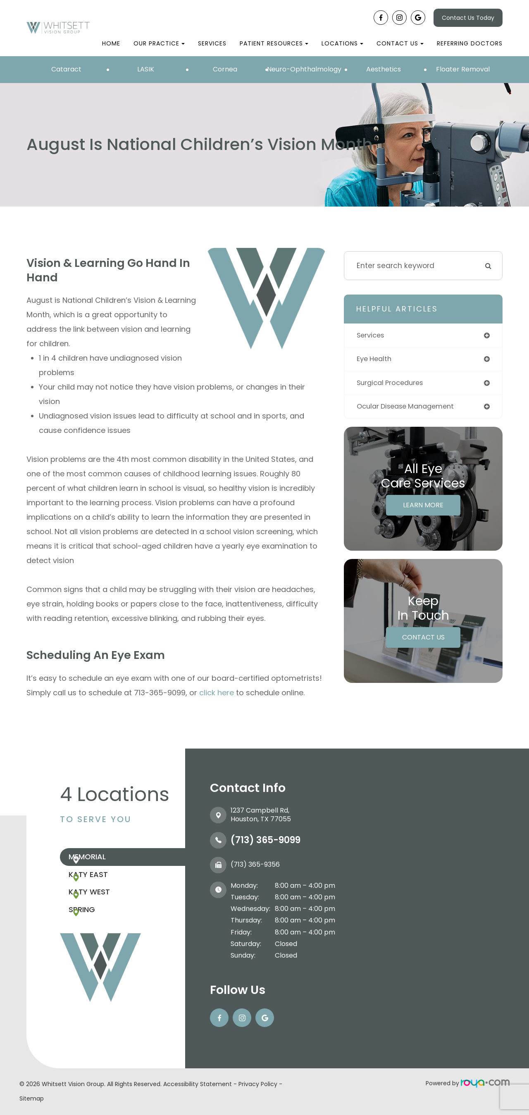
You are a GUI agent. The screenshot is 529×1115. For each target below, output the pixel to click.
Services (212, 43)
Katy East (104, 884)
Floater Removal (463, 69)
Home (111, 43)
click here (216, 692)
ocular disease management (410, 408)
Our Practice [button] (159, 43)
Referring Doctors (470, 43)
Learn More (423, 507)
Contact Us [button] (400, 43)
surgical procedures (393, 384)
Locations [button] (342, 43)
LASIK (145, 69)
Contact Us (423, 639)
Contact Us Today (468, 18)
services (372, 335)
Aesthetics (383, 69)
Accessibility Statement (197, 1084)
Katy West (105, 908)
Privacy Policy (257, 1084)
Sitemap (31, 1098)
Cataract (66, 69)
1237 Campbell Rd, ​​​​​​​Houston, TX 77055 (261, 815)
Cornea (225, 69)
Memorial (103, 860)
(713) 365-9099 (265, 840)
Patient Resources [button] (274, 43)
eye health (376, 360)
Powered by (468, 1083)
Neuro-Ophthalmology (304, 69)
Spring (98, 932)
